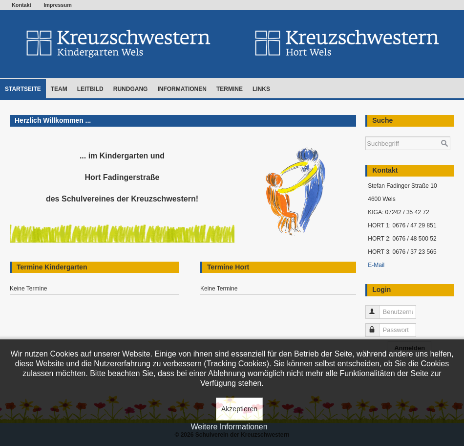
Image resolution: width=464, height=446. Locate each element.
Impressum (57, 5)
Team (59, 89)
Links (261, 89)
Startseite (23, 89)
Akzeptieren (239, 409)
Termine (229, 89)
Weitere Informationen (228, 427)
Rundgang (130, 89)
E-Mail (376, 265)
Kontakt (21, 5)
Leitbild (90, 89)
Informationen (181, 89)
